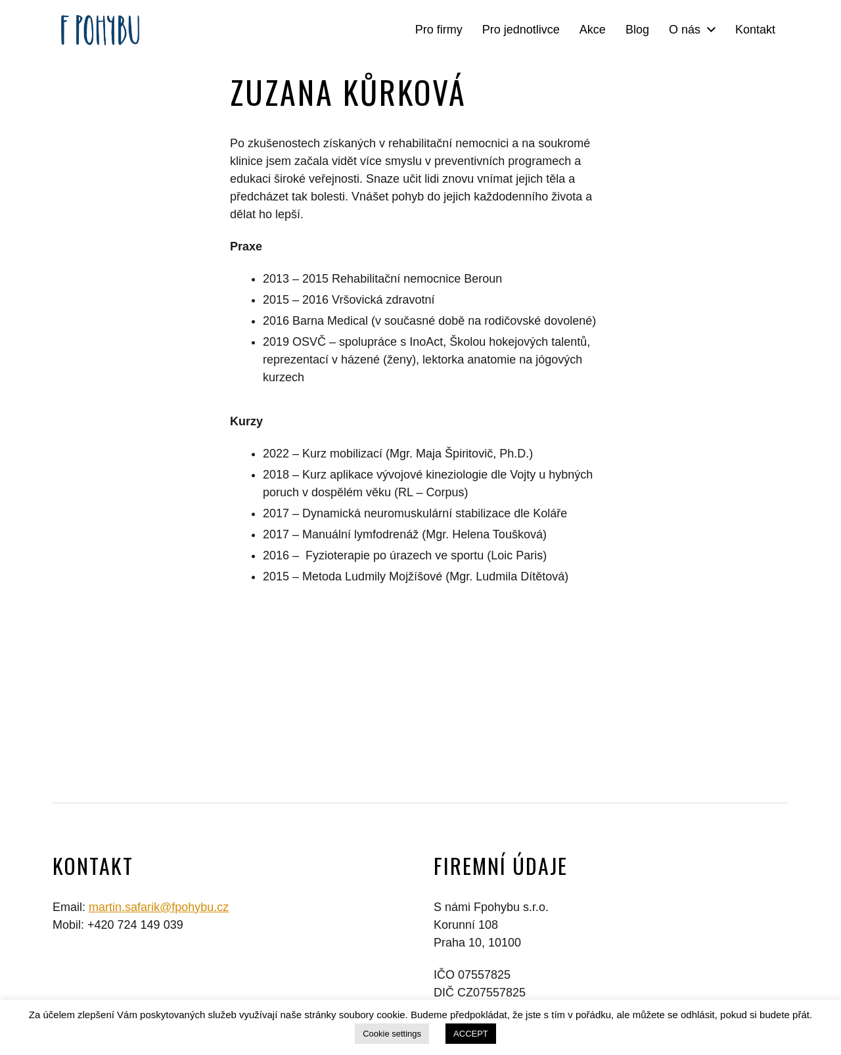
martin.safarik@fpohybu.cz (159, 907)
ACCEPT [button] (470, 1034)
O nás (684, 29)
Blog (637, 29)
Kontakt (755, 29)
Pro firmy (439, 29)
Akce (593, 29)
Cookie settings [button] (392, 1034)
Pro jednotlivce (521, 29)
